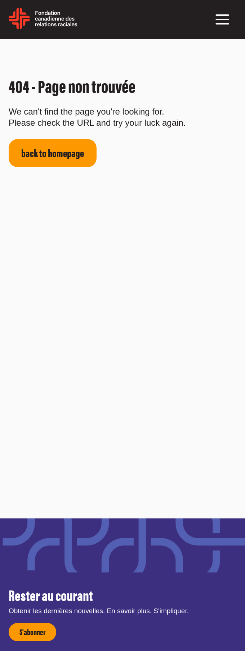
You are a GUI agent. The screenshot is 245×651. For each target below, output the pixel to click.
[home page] (43, 26)
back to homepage (52, 152)
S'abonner (32, 632)
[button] (222, 19)
